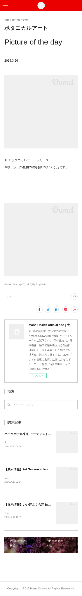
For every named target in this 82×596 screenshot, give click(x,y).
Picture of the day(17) (14, 284)
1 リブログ (10, 296)
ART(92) (30, 284)
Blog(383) (40, 284)
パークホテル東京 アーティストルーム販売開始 (37, 434)
